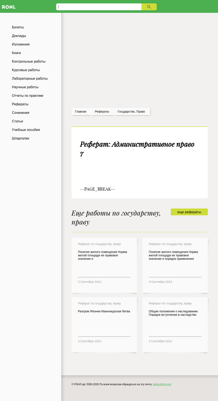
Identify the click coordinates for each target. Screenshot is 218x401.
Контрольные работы (29, 61)
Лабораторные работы (30, 78)
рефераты (102, 111)
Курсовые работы (26, 70)
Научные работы (25, 87)
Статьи (17, 121)
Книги (16, 53)
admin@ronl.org (162, 384)
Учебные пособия (26, 130)
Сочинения (20, 113)
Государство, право (131, 111)
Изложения (21, 44)
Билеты (18, 27)
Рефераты (20, 104)
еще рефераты (189, 212)
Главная (80, 111)
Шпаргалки (20, 138)
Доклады (19, 36)
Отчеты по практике (27, 95)
